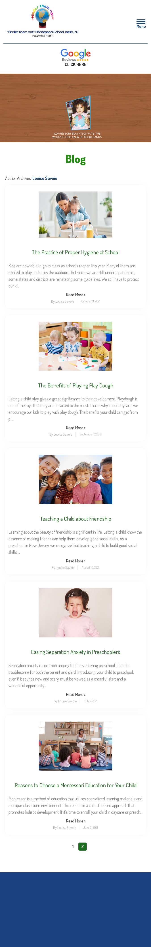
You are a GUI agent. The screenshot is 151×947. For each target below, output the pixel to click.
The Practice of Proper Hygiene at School (75, 252)
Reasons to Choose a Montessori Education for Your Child (75, 785)
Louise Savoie (44, 178)
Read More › (75, 294)
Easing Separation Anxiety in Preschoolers (75, 651)
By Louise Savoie (62, 301)
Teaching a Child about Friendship (75, 518)
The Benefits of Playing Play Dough (75, 385)
